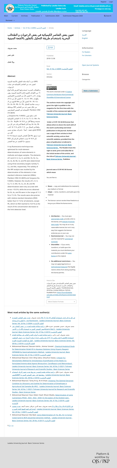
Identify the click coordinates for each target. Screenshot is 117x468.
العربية (84, 35)
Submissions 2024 (52, 16)
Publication (35, 16)
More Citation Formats (56, 302)
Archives (24, 16)
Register (103, 2)
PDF (51, 47)
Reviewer (9, 20)
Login (111, 2)
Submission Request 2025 (73, 16)
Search (107, 16)
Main (6, 16)
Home (10, 28)
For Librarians (86, 55)
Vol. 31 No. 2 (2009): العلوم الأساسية (34, 28)
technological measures (59, 267)
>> (12, 425)
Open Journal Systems (90, 65)
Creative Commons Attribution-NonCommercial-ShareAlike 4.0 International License (60, 94)
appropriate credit (57, 219)
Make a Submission (91, 91)
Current (15, 16)
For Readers (86, 52)
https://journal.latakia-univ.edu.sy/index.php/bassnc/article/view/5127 (61, 294)
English (85, 38)
